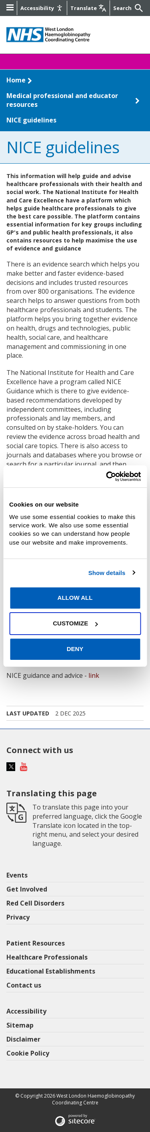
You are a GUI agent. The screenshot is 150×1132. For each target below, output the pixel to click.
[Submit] (138, 8)
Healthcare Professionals (47, 957)
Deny (75, 648)
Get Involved (26, 889)
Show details (107, 572)
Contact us (23, 985)
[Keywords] (123, 8)
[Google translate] (88, 8)
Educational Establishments (50, 971)
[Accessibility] (42, 8)
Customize (75, 623)
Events (17, 875)
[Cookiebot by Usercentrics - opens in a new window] (107, 476)
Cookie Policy (27, 1053)
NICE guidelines (31, 120)
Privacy (18, 917)
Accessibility (26, 1011)
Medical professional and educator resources (62, 100)
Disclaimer (23, 1039)
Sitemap (20, 1025)
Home (16, 80)
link (93, 675)
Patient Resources (35, 943)
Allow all (75, 597)
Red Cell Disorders (35, 903)
